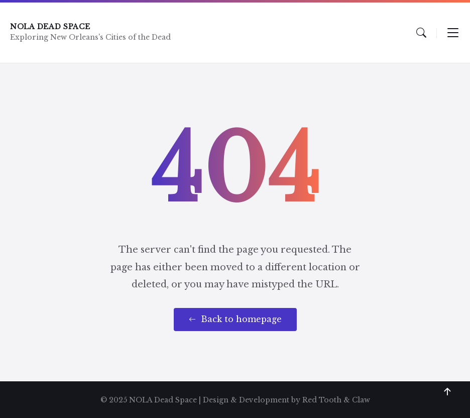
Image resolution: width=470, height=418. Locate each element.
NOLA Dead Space (50, 26)
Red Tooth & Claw (336, 399)
